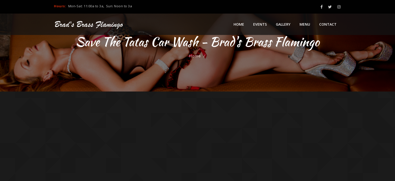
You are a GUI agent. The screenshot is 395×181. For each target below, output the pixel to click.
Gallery (283, 24)
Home (239, 24)
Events (260, 24)
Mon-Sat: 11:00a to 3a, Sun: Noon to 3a (100, 6)
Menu (305, 24)
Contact (328, 24)
